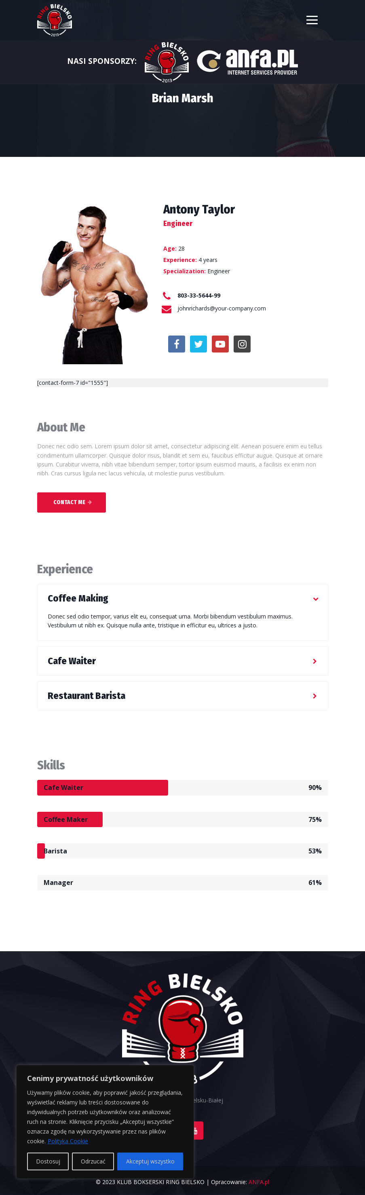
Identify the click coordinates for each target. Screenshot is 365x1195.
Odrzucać (93, 1161)
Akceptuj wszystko (150, 1161)
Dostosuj (48, 1161)
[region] (105, 1122)
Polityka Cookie (68, 1141)
